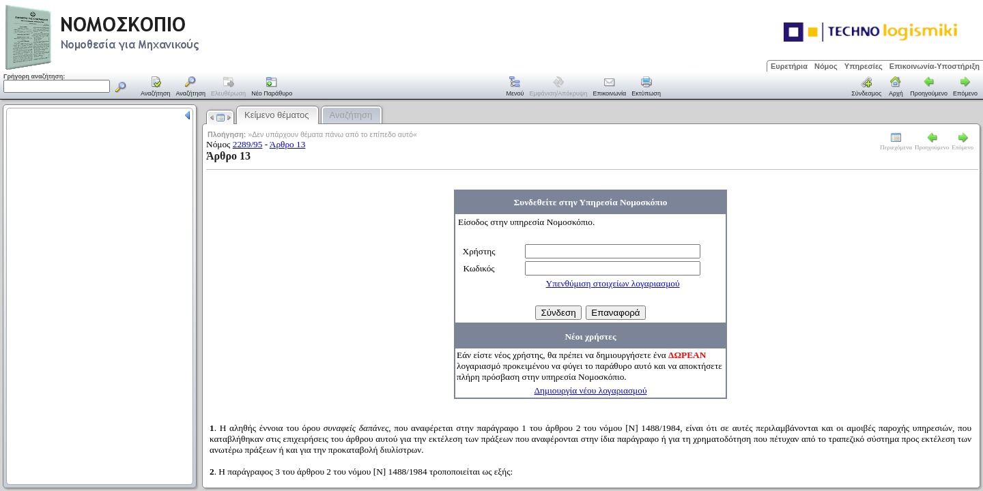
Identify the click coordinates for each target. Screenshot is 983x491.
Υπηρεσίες (863, 66)
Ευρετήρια (789, 66)
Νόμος (826, 66)
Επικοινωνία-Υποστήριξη (934, 66)
